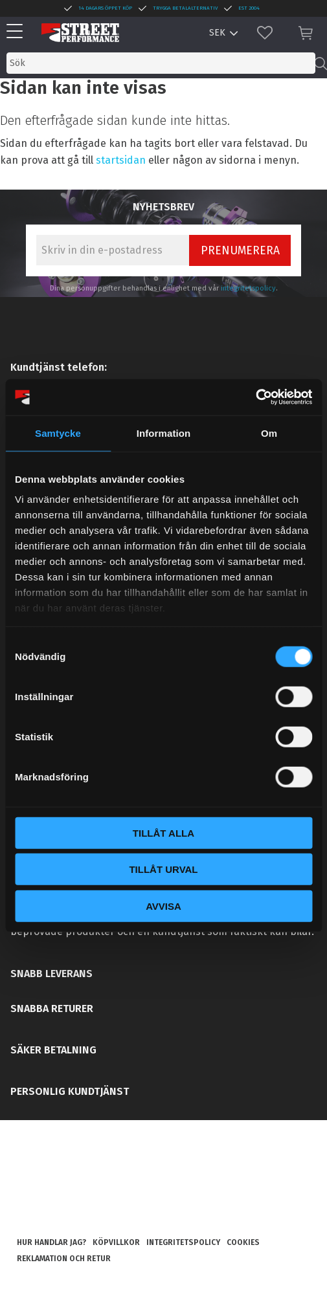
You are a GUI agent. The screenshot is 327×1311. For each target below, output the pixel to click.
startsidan (121, 160)
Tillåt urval (163, 869)
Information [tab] (164, 432)
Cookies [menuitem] (243, 1242)
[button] (17, 32)
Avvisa (163, 905)
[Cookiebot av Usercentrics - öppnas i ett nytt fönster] (255, 397)
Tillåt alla (163, 832)
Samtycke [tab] (58, 432)
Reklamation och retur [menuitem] (64, 1258)
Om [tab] (269, 432)
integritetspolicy (248, 288)
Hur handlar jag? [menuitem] (51, 1242)
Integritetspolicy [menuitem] (183, 1242)
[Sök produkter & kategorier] (160, 63)
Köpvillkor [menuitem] (116, 1242)
